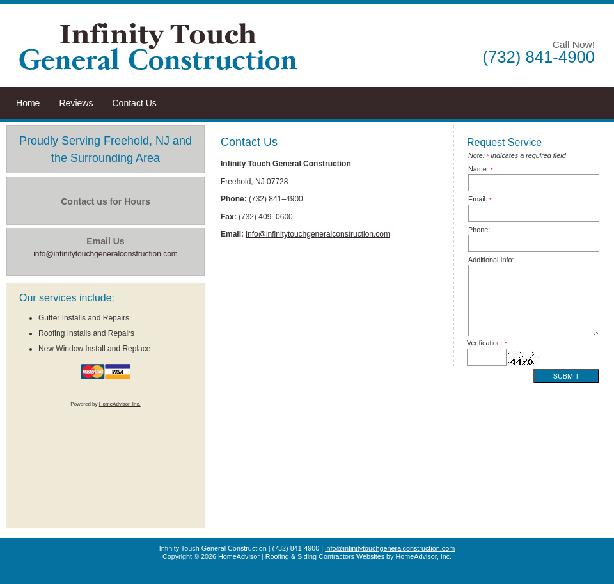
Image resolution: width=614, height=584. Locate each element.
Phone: (479, 229)
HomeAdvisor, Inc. (120, 404)
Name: (480, 169)
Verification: (487, 343)
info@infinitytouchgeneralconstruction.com (318, 234)
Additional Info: (491, 260)
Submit (566, 376)
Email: (480, 199)
